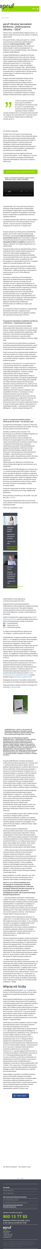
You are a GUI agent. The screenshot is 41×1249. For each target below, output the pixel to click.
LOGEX (30, 677)
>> (23, 1178)
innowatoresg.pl (15, 687)
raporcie (25, 990)
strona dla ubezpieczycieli (10, 1199)
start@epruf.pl (7, 1237)
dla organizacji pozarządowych (13, 1205)
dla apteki (6, 1187)
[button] (34, 9)
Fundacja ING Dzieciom (21, 675)
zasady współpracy (8, 1190)
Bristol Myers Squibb (20, 677)
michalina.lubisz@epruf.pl (15, 586)
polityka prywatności (9, 1207)
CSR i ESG (12, 497)
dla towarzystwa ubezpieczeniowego (14, 1197)
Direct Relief (32, 671)
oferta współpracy (8, 1193)
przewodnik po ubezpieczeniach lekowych (15, 1202)
